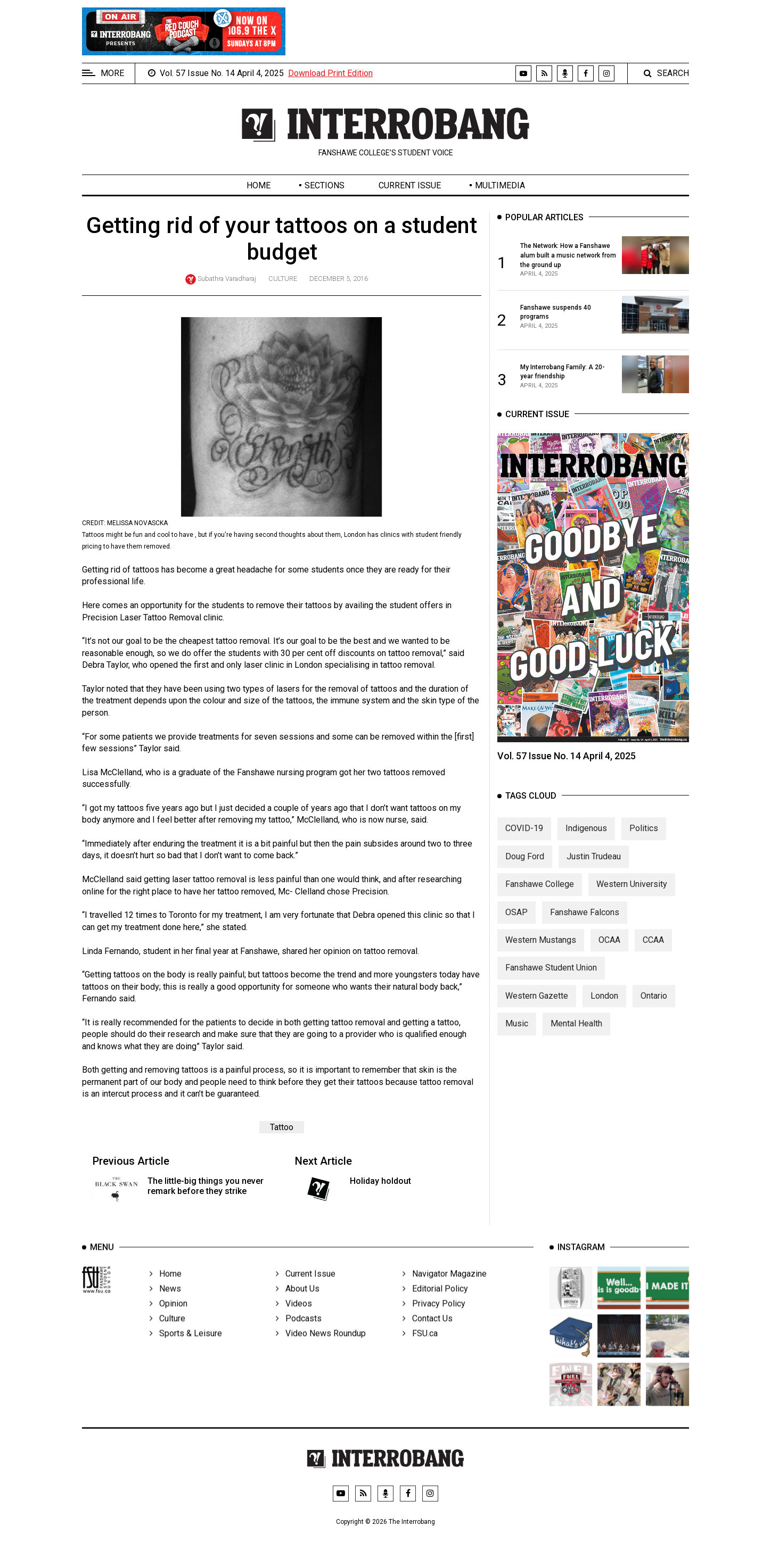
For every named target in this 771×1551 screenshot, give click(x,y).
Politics (643, 839)
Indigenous (586, 839)
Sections (325, 185)
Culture (282, 279)
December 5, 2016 (338, 279)
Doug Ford (524, 866)
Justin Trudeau (594, 866)
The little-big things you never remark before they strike (205, 1186)
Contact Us (428, 1334)
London (604, 1006)
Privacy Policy (434, 1319)
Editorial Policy (435, 1304)
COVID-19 (524, 839)
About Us (297, 1304)
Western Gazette (536, 1006)
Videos (294, 1319)
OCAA (609, 950)
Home (258, 185)
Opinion (168, 1319)
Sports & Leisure (186, 1349)
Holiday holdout (380, 1181)
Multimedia (500, 185)
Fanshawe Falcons (584, 922)
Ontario (654, 1006)
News (165, 1304)
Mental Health (576, 1034)
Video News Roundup (321, 1349)
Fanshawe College (539, 895)
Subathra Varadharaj (227, 279)
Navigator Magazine (445, 1289)
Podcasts (299, 1334)
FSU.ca (420, 1349)
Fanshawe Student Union (551, 978)
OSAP (516, 922)
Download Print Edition (330, 73)
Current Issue (410, 185)
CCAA (653, 950)
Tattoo (281, 1127)
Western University (631, 895)
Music (516, 1034)
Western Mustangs (540, 950)
